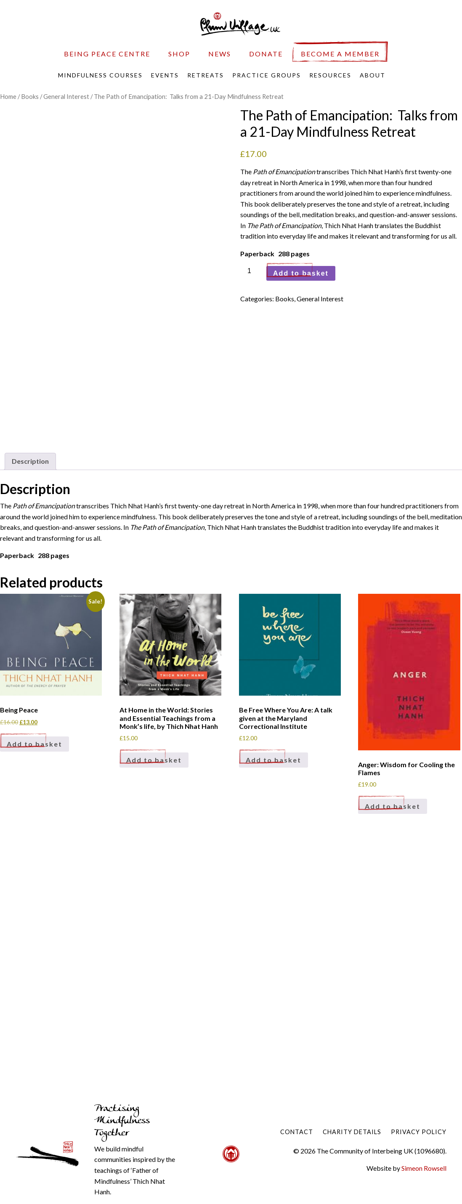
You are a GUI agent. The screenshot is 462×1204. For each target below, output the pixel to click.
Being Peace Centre (107, 54)
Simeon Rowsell (423, 1168)
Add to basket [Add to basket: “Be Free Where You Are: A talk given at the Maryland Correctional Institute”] (273, 760)
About (372, 75)
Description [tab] (30, 461)
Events (165, 75)
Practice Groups (266, 75)
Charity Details (352, 1131)
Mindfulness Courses (100, 75)
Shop (179, 54)
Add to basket (301, 273)
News (219, 54)
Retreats (205, 75)
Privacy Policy (418, 1131)
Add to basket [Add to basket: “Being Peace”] (34, 744)
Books (30, 96)
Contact (296, 1131)
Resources (330, 75)
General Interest (66, 96)
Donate (266, 54)
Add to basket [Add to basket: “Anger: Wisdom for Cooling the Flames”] (392, 806)
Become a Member (340, 54)
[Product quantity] (252, 271)
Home (8, 96)
